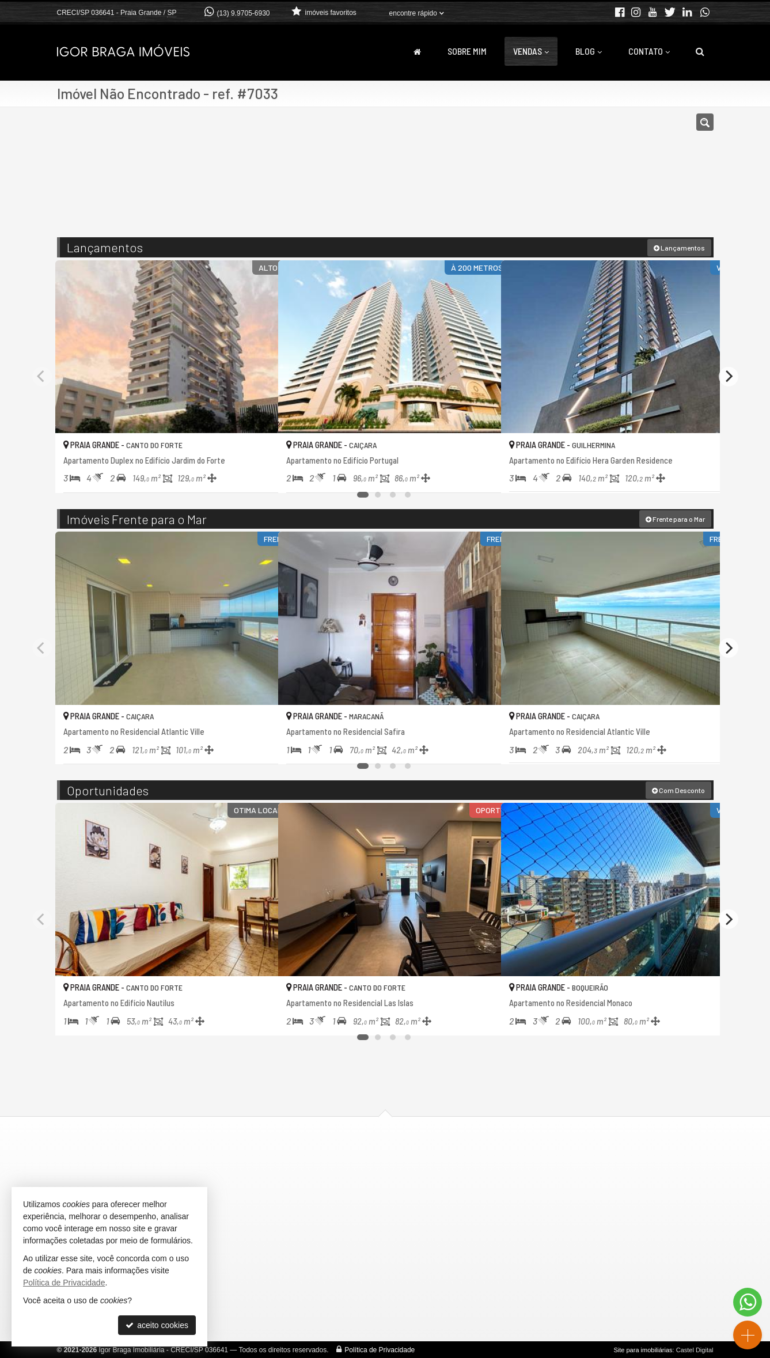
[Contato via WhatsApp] (747, 1302)
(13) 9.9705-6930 (243, 13)
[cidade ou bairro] (490, 177)
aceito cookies (157, 1325)
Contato (649, 50)
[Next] (728, 375)
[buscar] (577, 177)
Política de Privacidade (379, 1349)
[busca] (700, 51)
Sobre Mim (467, 50)
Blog (588, 50)
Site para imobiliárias (642, 1349)
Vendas (531, 50)
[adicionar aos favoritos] (256, 473)
